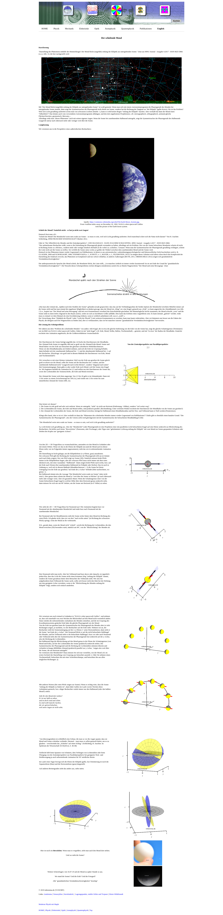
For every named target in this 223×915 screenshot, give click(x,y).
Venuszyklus (58, 894)
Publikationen (146, 28)
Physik (56, 28)
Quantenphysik (127, 28)
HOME (45, 28)
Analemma (48, 894)
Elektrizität (84, 28)
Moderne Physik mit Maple (49, 904)
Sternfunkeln (68, 894)
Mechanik (69, 28)
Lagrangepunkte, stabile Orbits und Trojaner (91, 894)
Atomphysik (110, 28)
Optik (96, 28)
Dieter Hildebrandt (116, 894)
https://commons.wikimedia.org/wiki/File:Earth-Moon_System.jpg (114, 222)
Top (91, 910)
